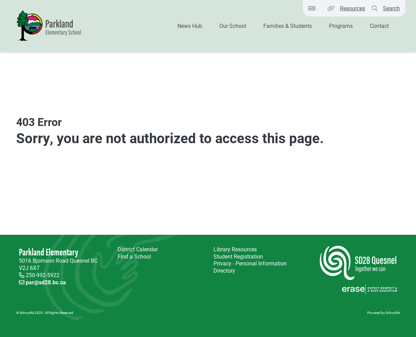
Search (391, 8)
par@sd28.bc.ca (46, 282)
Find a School (134, 256)
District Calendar (138, 249)
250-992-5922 (42, 274)
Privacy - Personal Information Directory (249, 267)
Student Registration (238, 256)
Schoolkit (393, 312)
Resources (352, 8)
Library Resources (234, 249)
